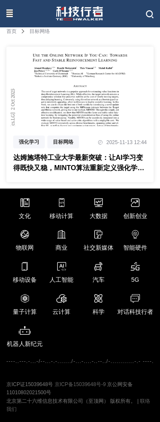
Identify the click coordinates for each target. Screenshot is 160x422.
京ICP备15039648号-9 (80, 384)
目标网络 (63, 142)
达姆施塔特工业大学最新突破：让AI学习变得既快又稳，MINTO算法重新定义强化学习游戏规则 (78, 163)
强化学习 (29, 142)
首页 (11, 31)
